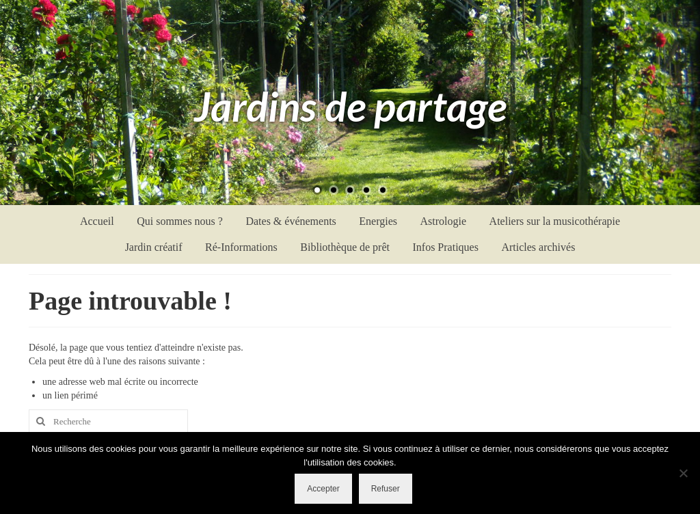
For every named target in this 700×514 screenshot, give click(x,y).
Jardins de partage (350, 106)
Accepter (323, 488)
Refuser (385, 488)
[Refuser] (683, 473)
